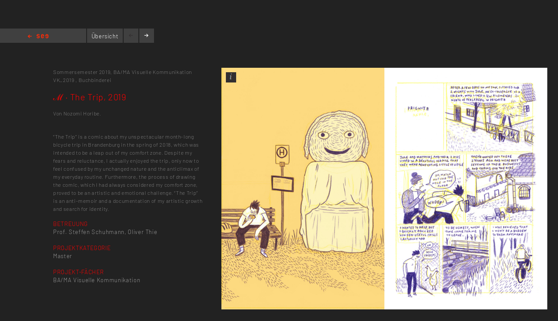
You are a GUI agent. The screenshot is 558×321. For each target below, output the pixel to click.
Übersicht (105, 36)
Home (38, 37)
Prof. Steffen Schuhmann (89, 231)
